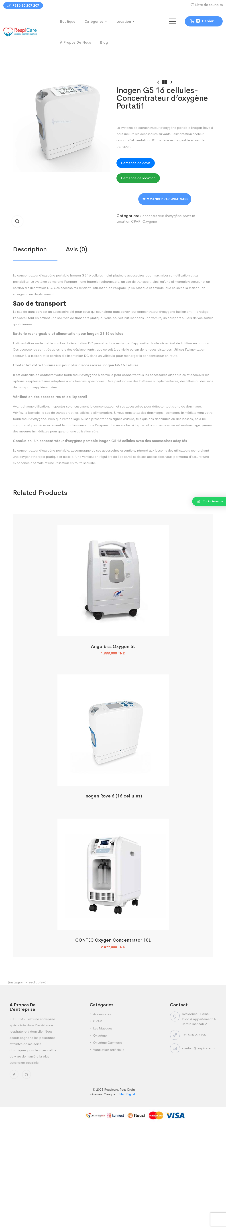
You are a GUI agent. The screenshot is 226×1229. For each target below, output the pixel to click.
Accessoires (102, 1014)
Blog (104, 42)
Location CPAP (128, 221)
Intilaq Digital (126, 1094)
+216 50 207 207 (23, 5)
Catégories (94, 21)
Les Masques (102, 1028)
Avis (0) (76, 249)
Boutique (67, 21)
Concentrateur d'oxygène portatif (167, 216)
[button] (17, 221)
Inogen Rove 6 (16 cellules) (113, 796)
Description (30, 249)
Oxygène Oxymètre (107, 1042)
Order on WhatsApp (164, 199)
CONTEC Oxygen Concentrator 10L (113, 940)
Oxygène (150, 221)
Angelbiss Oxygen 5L (113, 646)
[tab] (39, 249)
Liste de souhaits (209, 5)
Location (123, 21)
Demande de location (138, 178)
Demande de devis (135, 163)
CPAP (97, 1021)
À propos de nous (75, 42)
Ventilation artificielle (108, 1049)
